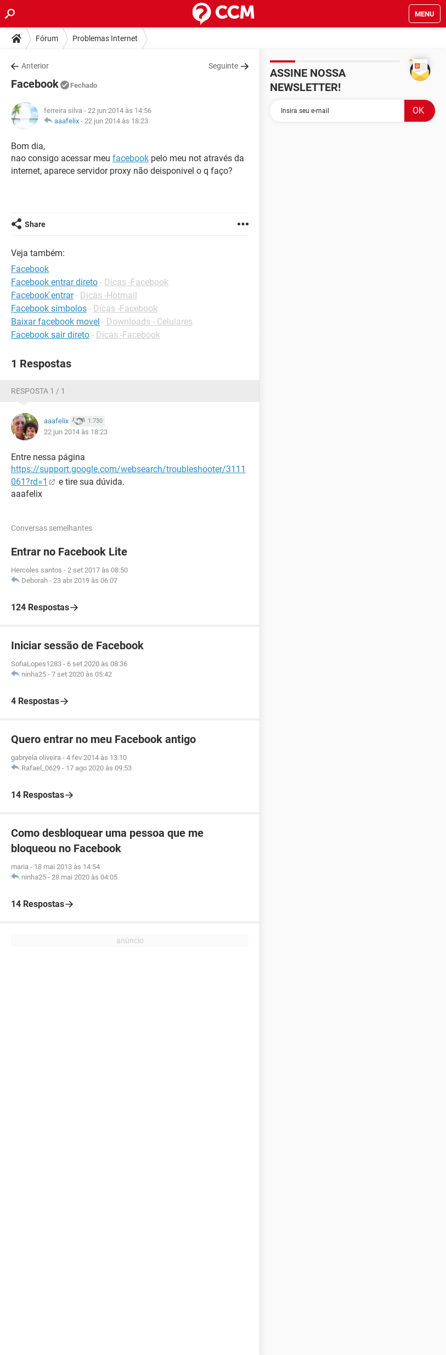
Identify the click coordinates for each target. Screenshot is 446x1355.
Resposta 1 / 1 (38, 391)
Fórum (47, 38)
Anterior (35, 65)
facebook (130, 158)
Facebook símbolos (49, 308)
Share (35, 224)
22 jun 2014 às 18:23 (116, 121)
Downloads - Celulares (149, 321)
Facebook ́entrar (42, 295)
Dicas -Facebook (136, 282)
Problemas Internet (105, 38)
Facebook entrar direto (54, 282)
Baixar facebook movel (55, 321)
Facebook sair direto (50, 335)
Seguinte (223, 65)
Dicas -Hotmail (108, 295)
